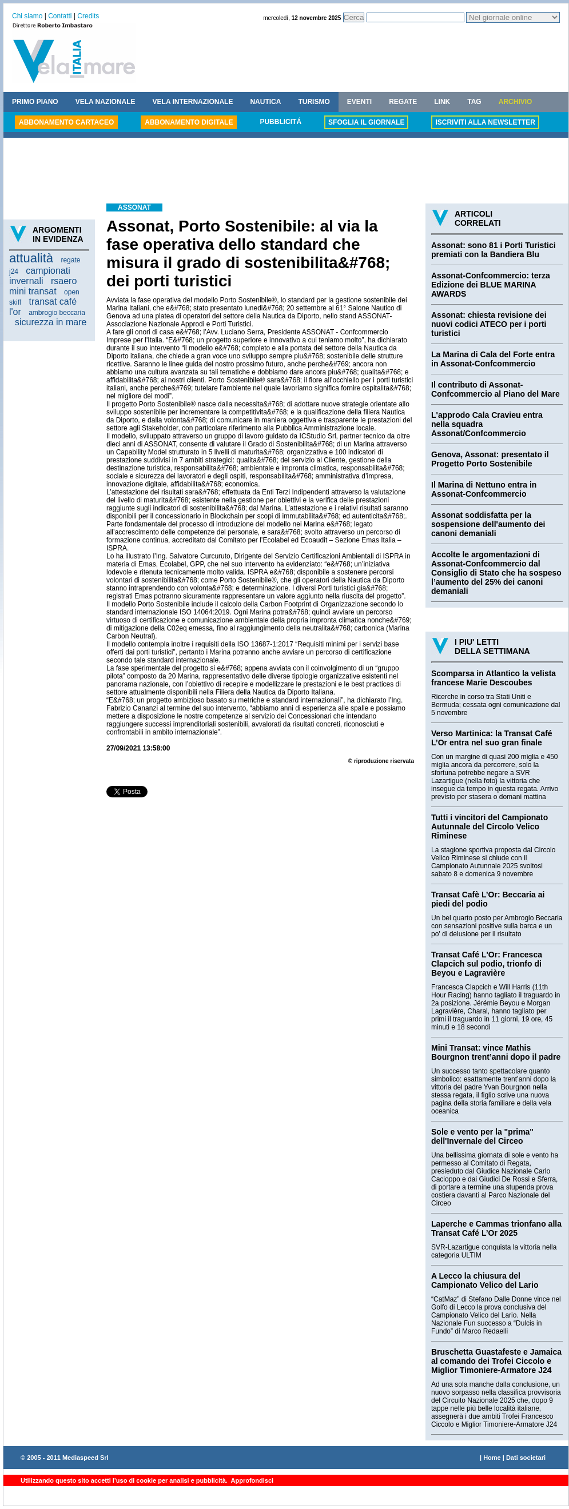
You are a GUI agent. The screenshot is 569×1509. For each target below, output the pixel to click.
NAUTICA (265, 102)
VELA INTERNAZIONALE (193, 102)
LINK (442, 102)
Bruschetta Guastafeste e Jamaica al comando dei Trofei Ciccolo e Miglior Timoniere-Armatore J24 (496, 1361)
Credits (88, 16)
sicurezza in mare (50, 322)
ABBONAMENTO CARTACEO (66, 122)
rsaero (64, 281)
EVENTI (359, 102)
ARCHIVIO (515, 102)
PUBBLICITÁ (280, 122)
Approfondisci (251, 1480)
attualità (31, 258)
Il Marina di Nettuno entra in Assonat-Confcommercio (483, 489)
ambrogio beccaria (57, 313)
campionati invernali (39, 276)
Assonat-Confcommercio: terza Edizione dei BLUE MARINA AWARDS (490, 284)
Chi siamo (27, 16)
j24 (13, 272)
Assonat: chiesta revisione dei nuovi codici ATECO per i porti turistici (489, 324)
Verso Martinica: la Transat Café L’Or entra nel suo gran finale (491, 738)
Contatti (59, 16)
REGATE (403, 102)
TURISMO (313, 102)
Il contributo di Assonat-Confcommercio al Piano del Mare (495, 389)
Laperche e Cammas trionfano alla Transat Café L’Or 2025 (496, 1228)
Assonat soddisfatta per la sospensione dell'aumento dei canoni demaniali (488, 524)
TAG (474, 102)
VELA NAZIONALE (105, 102)
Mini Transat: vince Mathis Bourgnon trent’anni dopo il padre (495, 1052)
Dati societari (526, 1457)
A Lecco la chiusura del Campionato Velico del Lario (484, 1280)
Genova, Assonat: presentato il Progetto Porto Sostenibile (490, 459)
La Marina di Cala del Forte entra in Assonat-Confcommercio (493, 359)
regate (70, 260)
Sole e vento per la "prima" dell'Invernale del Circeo (482, 1136)
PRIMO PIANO (35, 102)
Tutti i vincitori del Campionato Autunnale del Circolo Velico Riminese (489, 826)
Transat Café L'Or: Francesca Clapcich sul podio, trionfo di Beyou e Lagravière (486, 963)
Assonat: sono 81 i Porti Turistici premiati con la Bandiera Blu (493, 250)
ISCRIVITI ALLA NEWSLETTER (485, 122)
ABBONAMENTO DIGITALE (189, 122)
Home (492, 1457)
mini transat (33, 291)
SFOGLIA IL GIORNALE (366, 122)
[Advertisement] (285, 172)
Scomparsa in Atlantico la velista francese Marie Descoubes (493, 678)
